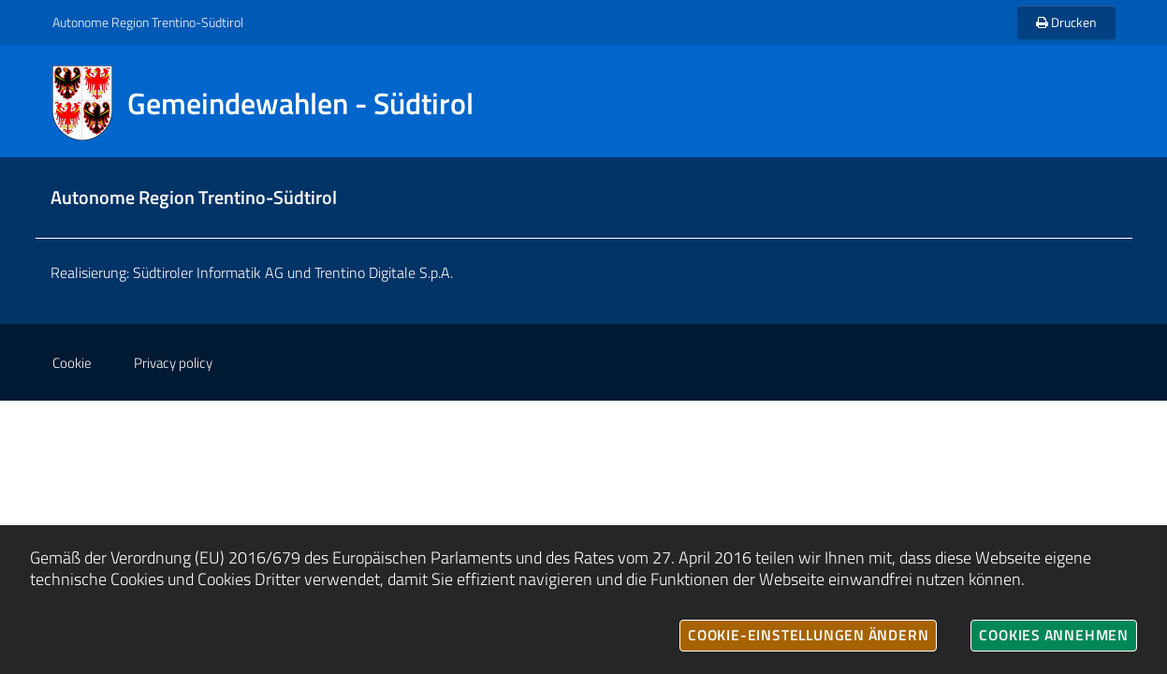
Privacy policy (173, 363)
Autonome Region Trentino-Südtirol (147, 22)
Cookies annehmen (1054, 634)
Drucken (1066, 22)
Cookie (72, 363)
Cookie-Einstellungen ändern (808, 634)
